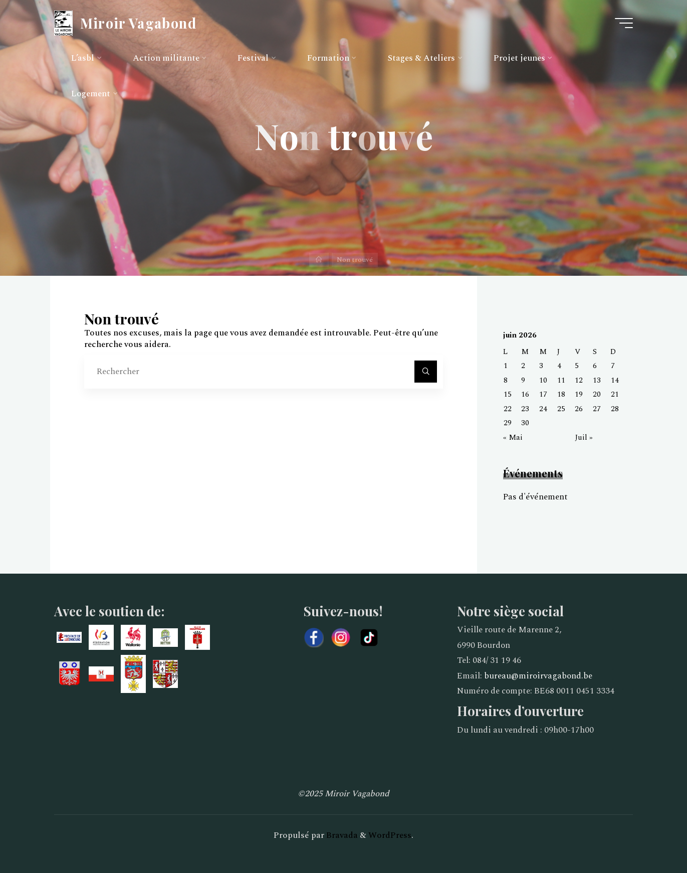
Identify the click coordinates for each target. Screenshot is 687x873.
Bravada (341, 835)
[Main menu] (624, 23)
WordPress (389, 835)
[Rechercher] (425, 372)
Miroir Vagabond (138, 23)
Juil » (584, 437)
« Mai (513, 437)
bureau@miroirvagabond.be (538, 675)
